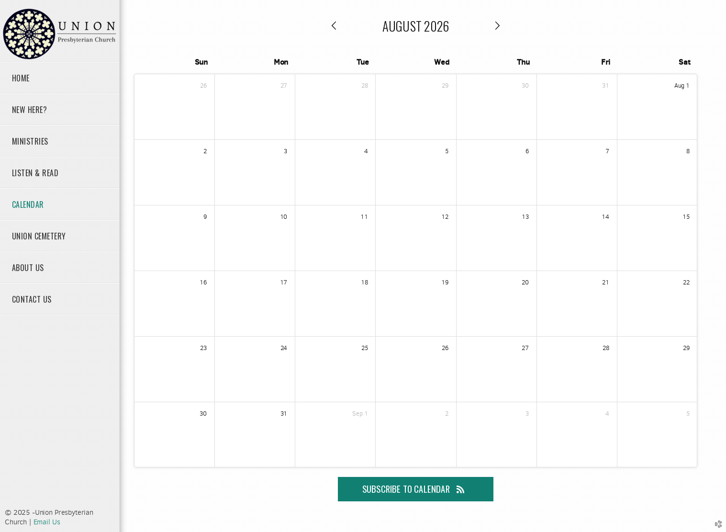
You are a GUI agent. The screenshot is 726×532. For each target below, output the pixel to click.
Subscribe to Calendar (415, 488)
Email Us (47, 522)
